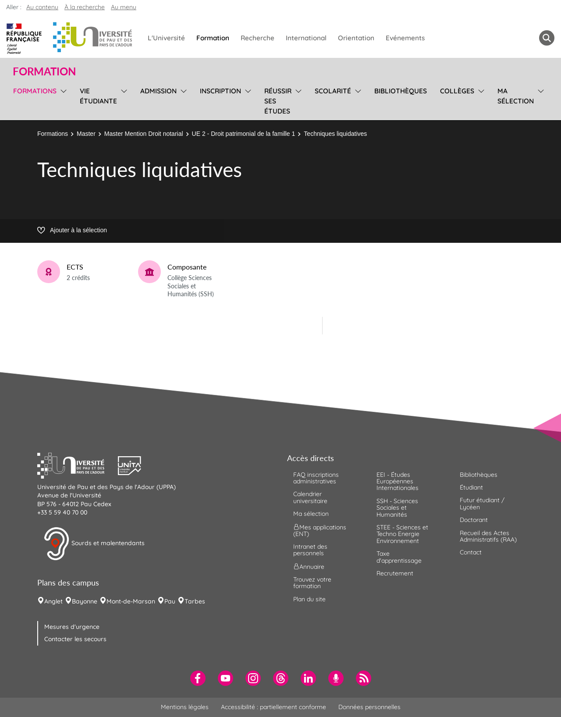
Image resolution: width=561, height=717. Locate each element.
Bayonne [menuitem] (84, 601)
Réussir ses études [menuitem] (277, 101)
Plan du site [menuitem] (309, 599)
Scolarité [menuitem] (333, 91)
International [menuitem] (306, 38)
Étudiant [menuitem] (471, 487)
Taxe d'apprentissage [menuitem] (399, 557)
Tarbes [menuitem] (195, 601)
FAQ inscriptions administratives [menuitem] (316, 478)
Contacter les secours (75, 639)
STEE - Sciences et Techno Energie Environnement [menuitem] (402, 534)
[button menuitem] (546, 38)
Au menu (123, 7)
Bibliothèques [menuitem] (400, 91)
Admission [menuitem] (158, 91)
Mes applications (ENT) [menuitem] (319, 530)
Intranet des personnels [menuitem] (310, 550)
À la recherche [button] (84, 7)
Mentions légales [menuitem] (185, 707)
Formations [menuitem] (35, 91)
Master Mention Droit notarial (143, 133)
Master (86, 133)
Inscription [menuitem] (220, 91)
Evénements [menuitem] (405, 38)
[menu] (62, 100)
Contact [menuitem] (471, 552)
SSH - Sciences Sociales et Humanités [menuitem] (397, 507)
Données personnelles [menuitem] (369, 707)
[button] (77, 464)
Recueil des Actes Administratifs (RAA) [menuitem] (488, 536)
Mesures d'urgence (71, 627)
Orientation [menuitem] (356, 38)
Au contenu (42, 7)
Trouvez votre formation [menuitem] (312, 582)
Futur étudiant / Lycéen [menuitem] (482, 503)
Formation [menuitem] (212, 38)
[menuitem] (198, 678)
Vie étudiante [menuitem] (98, 96)
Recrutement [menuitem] (394, 573)
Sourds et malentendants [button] (94, 543)
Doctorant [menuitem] (474, 520)
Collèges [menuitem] (457, 91)
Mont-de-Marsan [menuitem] (131, 601)
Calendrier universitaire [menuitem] (310, 497)
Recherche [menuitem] (257, 38)
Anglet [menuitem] (53, 601)
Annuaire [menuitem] (308, 566)
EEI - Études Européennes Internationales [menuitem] (397, 481)
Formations (52, 133)
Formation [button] (44, 71)
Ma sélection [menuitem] (515, 96)
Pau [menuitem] (169, 601)
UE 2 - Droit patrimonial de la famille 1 (243, 133)
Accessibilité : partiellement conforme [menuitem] (273, 707)
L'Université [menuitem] (166, 38)
